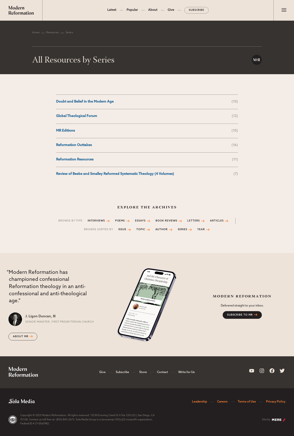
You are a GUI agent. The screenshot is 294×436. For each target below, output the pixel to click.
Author (164, 229)
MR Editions (147, 131)
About (152, 10)
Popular (132, 10)
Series (185, 229)
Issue (124, 229)
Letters (196, 221)
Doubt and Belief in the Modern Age (147, 102)
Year (203, 229)
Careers (222, 401)
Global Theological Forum (147, 116)
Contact (162, 372)
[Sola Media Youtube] (251, 370)
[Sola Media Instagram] (261, 370)
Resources (52, 32)
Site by (274, 420)
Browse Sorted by (98, 229)
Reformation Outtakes (147, 145)
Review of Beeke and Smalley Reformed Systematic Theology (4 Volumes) (147, 174)
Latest (111, 10)
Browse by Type (70, 221)
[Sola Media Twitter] (282, 370)
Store (143, 372)
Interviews (99, 221)
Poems (122, 221)
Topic (143, 229)
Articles (219, 221)
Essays (142, 221)
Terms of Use (247, 401)
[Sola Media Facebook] (272, 370)
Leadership (199, 401)
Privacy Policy (276, 401)
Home (35, 32)
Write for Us (186, 372)
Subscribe (196, 10)
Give (171, 10)
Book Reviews (169, 221)
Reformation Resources (147, 160)
